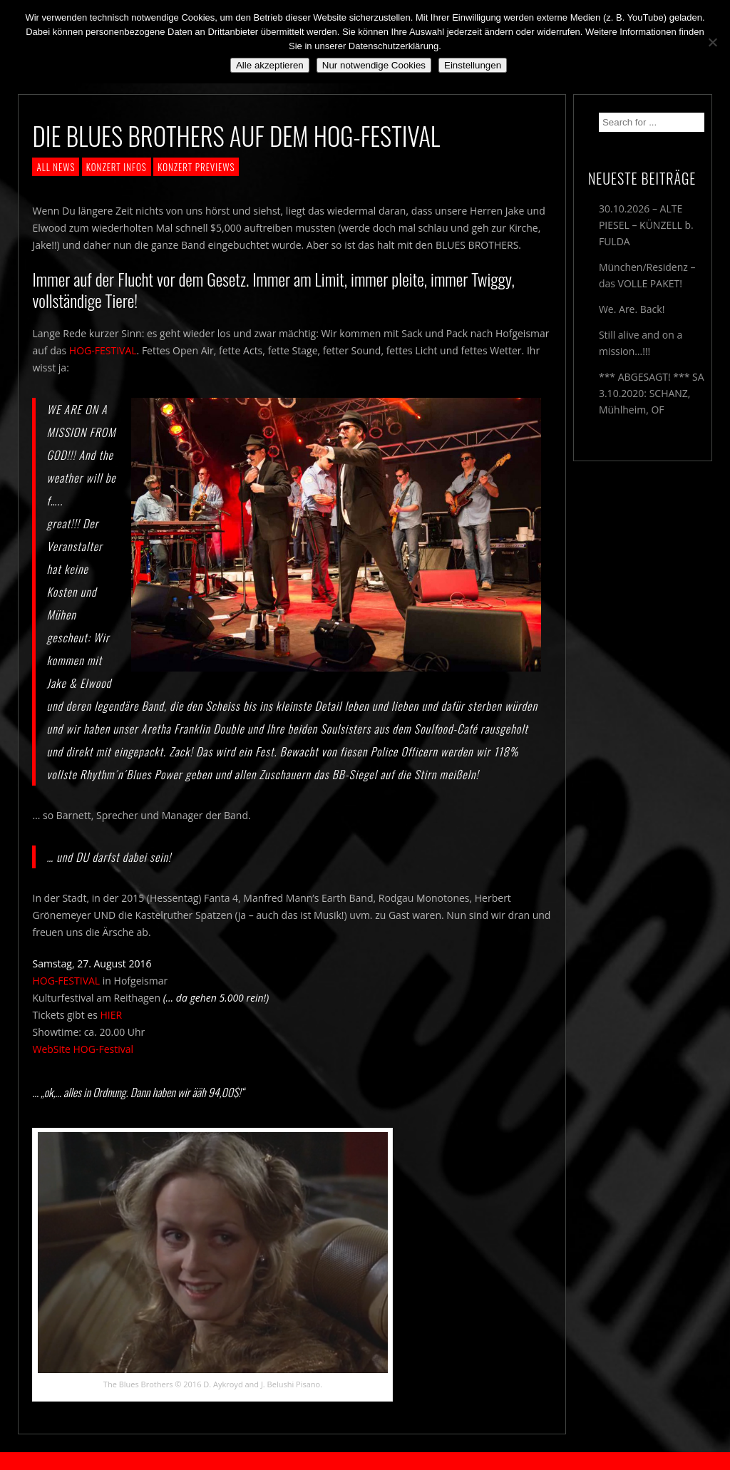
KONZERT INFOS (116, 167)
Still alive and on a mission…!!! (640, 343)
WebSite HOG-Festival (82, 1049)
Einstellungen (472, 65)
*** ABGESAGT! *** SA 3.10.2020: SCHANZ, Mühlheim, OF (651, 393)
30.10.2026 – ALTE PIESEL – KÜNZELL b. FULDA (646, 225)
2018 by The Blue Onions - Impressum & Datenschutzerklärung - (365, 1461)
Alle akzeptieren (270, 65)
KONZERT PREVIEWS (196, 167)
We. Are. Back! (631, 309)
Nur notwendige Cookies (374, 65)
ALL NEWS (55, 167)
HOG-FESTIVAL (103, 350)
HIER (111, 1015)
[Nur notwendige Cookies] (712, 42)
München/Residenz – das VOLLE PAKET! (647, 275)
